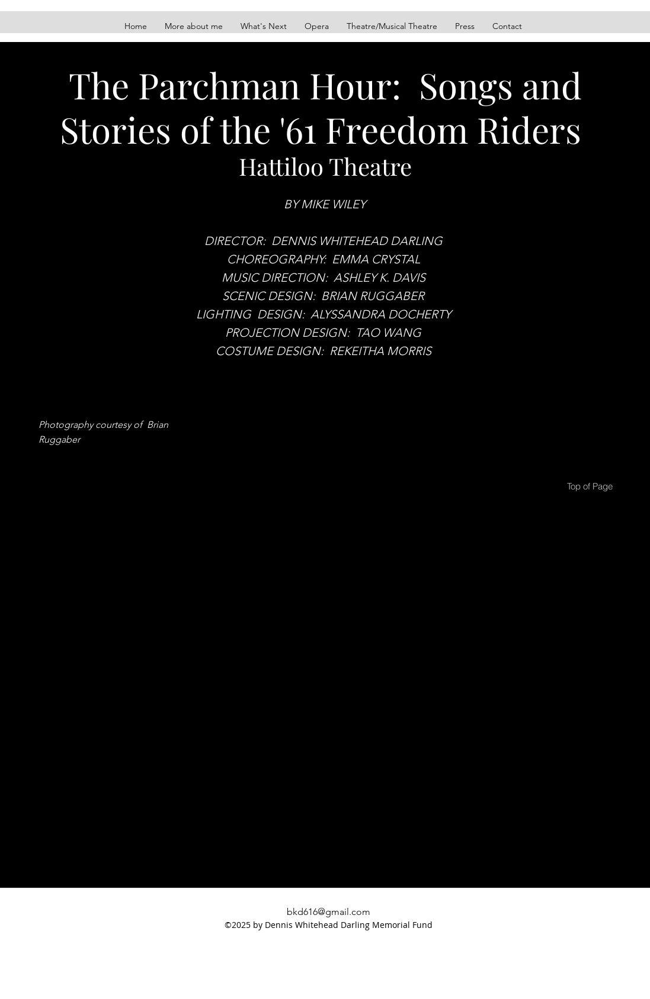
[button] (392, 26)
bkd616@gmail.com (328, 911)
